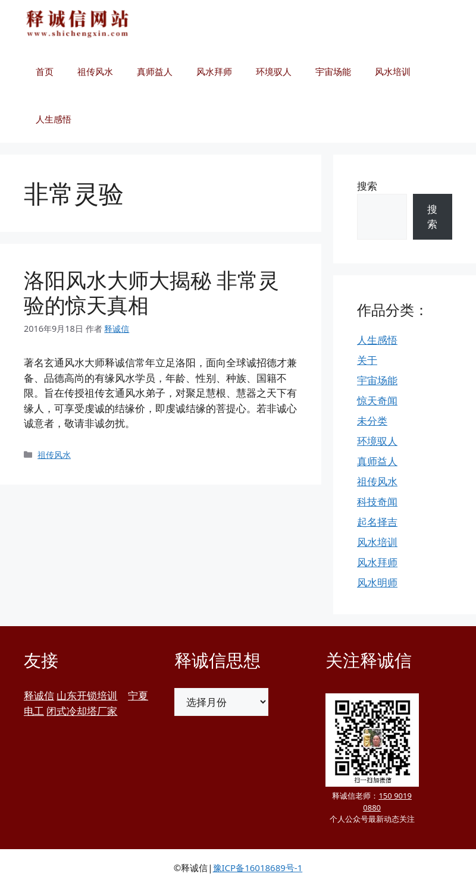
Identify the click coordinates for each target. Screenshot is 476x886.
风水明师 (377, 582)
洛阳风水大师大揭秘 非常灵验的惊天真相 (151, 292)
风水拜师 (214, 71)
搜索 (367, 186)
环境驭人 (274, 71)
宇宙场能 (333, 71)
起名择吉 (377, 522)
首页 (45, 71)
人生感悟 (53, 119)
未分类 (372, 421)
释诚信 (39, 695)
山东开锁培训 (87, 695)
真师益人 (155, 71)
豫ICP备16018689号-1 (258, 868)
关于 (367, 360)
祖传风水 (95, 71)
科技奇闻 (377, 501)
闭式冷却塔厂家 (81, 711)
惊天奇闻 (377, 400)
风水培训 (393, 71)
